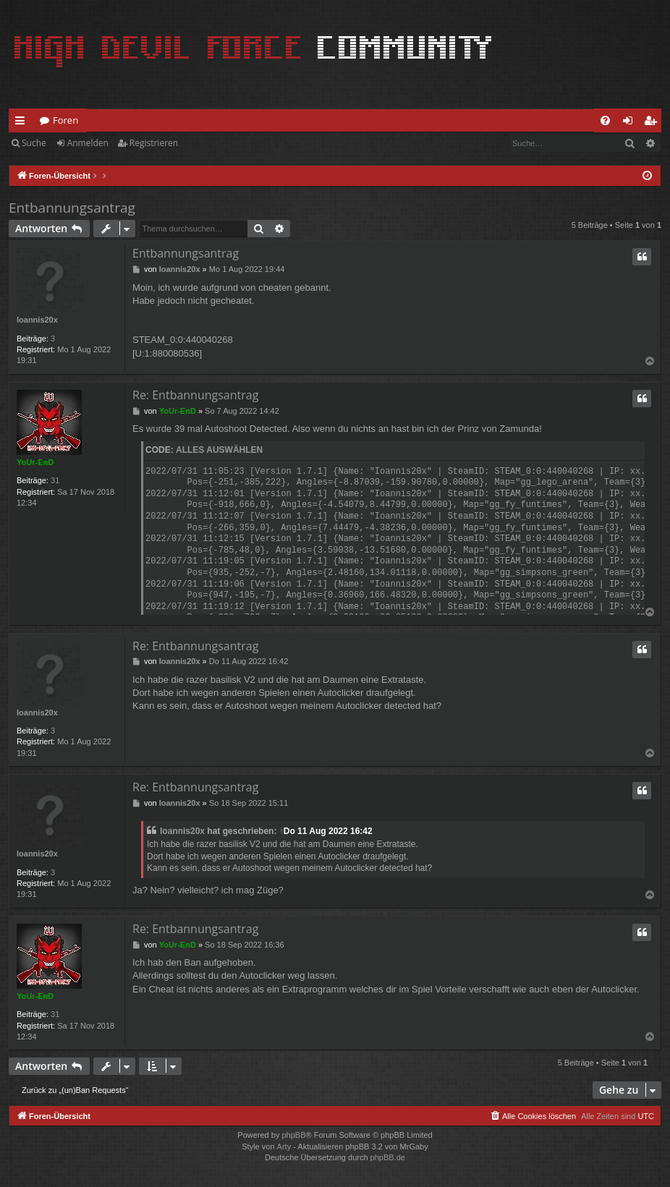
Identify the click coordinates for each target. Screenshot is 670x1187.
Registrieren (154, 143)
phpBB (293, 1135)
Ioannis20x (37, 319)
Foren (65, 120)
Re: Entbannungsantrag (195, 395)
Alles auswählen (219, 450)
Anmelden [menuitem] (631, 123)
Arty (284, 1146)
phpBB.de (387, 1157)
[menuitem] (605, 120)
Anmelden (88, 143)
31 (55, 480)
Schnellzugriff (22, 123)
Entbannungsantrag (72, 207)
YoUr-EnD (35, 462)
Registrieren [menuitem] (653, 123)
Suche (34, 143)
